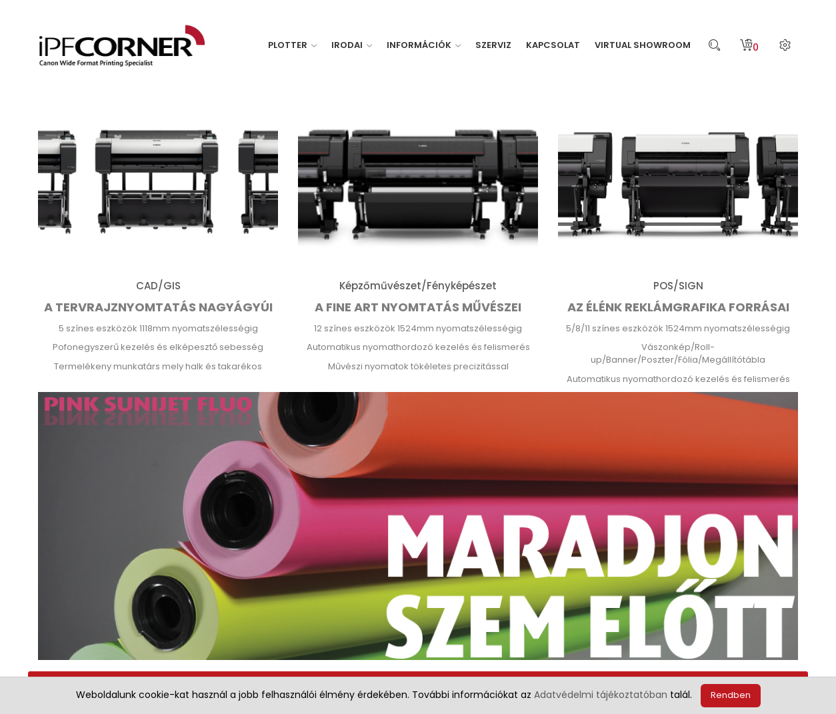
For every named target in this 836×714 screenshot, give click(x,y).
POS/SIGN (678, 286)
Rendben (731, 695)
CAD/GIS (158, 286)
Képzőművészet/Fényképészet (418, 286)
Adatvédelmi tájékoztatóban (600, 694)
